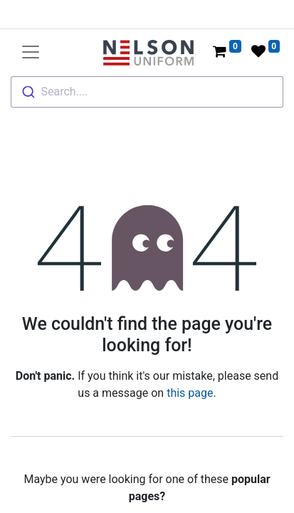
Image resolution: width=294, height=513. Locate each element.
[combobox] (147, 92)
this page (190, 393)
